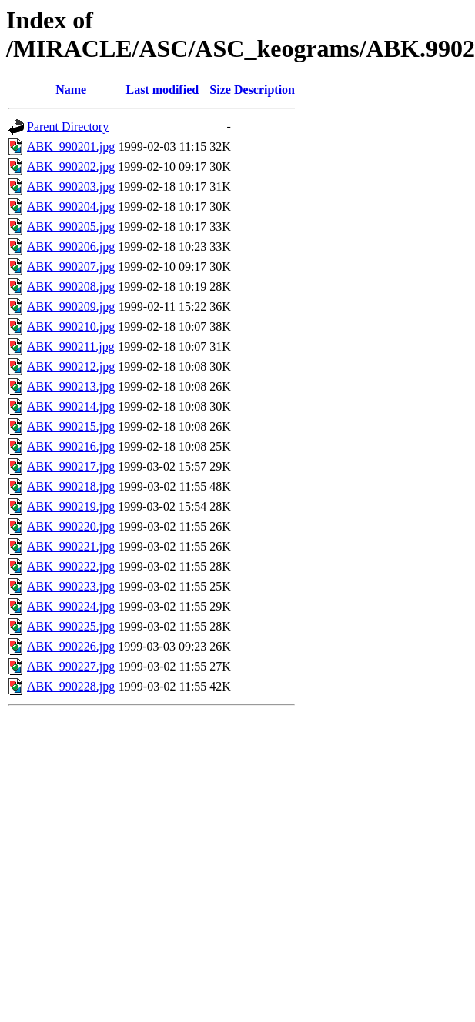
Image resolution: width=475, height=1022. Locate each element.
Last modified (162, 89)
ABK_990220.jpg (71, 526)
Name (70, 89)
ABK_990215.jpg (71, 426)
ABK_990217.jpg (71, 466)
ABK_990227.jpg (71, 666)
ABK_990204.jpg (71, 206)
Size (220, 89)
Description (264, 89)
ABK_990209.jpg (71, 306)
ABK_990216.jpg (71, 446)
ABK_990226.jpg (71, 646)
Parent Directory (68, 126)
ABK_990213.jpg (71, 386)
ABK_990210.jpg (71, 326)
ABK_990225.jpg (71, 626)
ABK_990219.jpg (71, 506)
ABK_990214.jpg (71, 406)
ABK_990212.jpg (71, 366)
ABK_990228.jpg (71, 686)
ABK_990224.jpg (71, 606)
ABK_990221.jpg (71, 546)
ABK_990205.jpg (71, 226)
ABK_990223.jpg (71, 586)
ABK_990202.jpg (71, 166)
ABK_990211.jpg (71, 346)
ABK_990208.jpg (71, 286)
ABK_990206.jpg (71, 246)
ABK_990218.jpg (71, 486)
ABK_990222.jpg (71, 566)
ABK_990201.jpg (71, 146)
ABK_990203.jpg (71, 186)
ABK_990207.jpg (71, 266)
